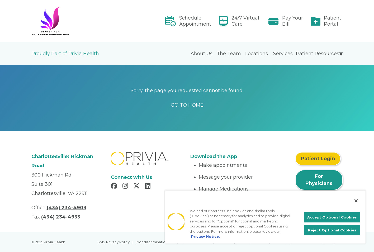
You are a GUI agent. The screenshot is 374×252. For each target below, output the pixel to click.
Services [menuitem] (283, 53)
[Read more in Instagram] (126, 186)
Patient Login (318, 158)
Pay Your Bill (292, 21)
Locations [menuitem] (256, 53)
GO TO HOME (187, 105)
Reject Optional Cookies (332, 230)
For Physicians (318, 179)
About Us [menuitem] (201, 53)
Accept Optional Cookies (332, 217)
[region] (265, 217)
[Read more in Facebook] (115, 186)
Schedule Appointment (195, 21)
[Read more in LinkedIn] (148, 186)
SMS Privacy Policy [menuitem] (113, 242)
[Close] (356, 201)
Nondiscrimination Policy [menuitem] (157, 242)
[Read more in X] (137, 186)
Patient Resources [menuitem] (317, 53)
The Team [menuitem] (229, 53)
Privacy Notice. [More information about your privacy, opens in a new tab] (205, 236)
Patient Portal (332, 21)
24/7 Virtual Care (245, 21)
